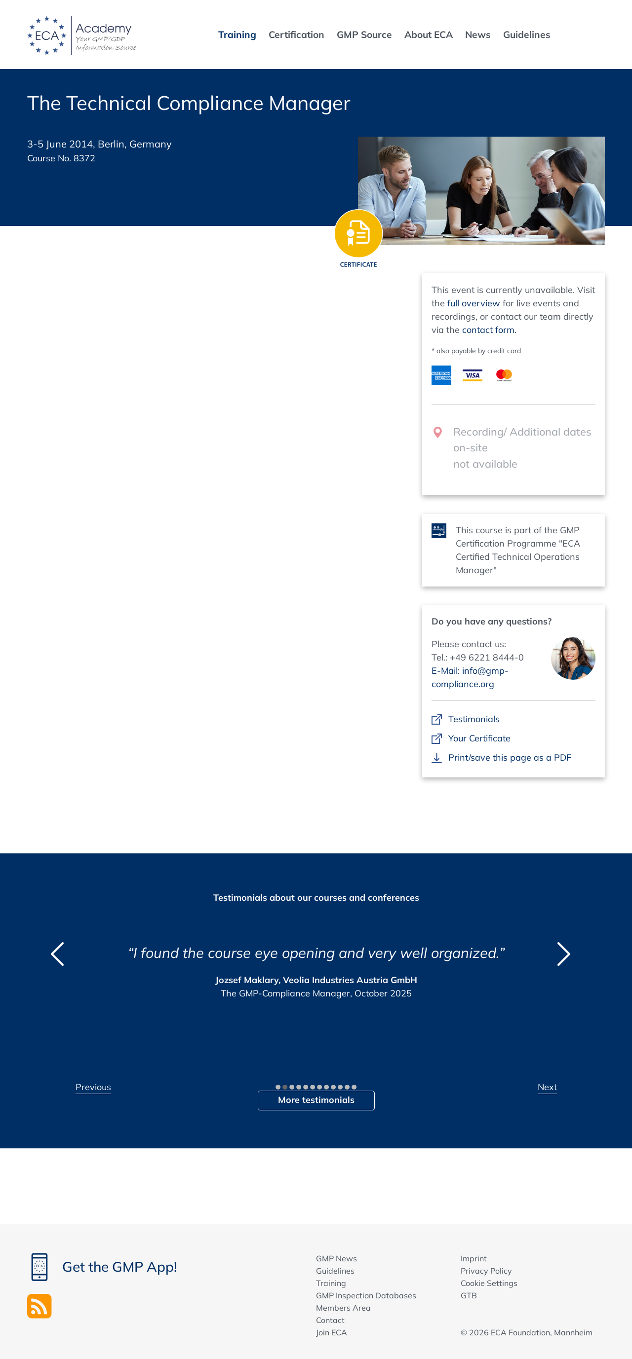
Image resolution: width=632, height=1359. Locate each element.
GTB (469, 1295)
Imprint (474, 1258)
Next (547, 1087)
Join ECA (331, 1332)
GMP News (336, 1258)
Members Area (343, 1308)
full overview (473, 303)
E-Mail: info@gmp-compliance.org (470, 677)
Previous (93, 1087)
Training (331, 1283)
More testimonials (316, 1099)
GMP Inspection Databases (366, 1295)
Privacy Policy (486, 1271)
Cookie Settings (489, 1283)
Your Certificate (479, 738)
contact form (488, 329)
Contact (330, 1320)
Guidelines (335, 1271)
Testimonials (474, 719)
